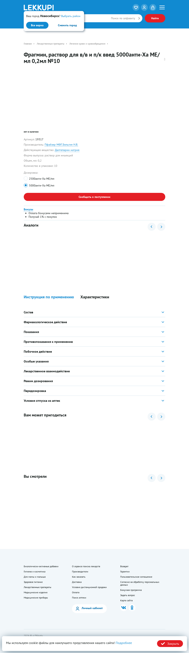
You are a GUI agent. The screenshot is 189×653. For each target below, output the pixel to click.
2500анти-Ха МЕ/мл (41, 178)
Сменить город (67, 25)
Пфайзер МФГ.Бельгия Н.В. (61, 144)
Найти (155, 18)
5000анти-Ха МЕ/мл (41, 185)
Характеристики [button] (94, 297)
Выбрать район (70, 16)
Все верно (37, 25)
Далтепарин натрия (67, 150)
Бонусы (28, 209)
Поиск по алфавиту (123, 18)
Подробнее (124, 643)
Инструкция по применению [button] (49, 297)
